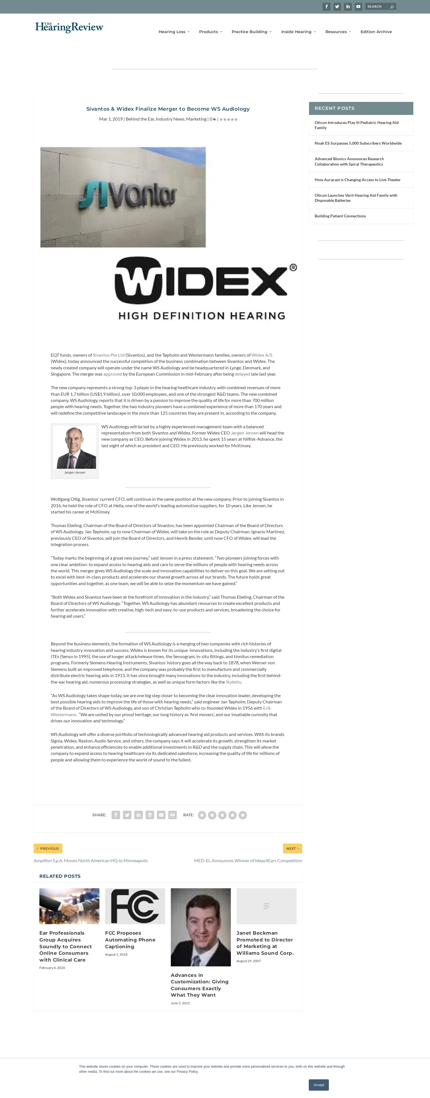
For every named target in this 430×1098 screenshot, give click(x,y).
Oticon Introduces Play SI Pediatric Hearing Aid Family (357, 109)
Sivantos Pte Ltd (109, 338)
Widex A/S (262, 338)
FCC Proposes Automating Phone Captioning (130, 923)
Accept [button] (319, 1085)
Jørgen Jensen (245, 416)
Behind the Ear (140, 102)
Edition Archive (376, 24)
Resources (336, 24)
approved (112, 357)
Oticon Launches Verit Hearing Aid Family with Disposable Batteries (356, 182)
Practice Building (249, 24)
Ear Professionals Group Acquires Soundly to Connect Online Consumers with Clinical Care (65, 930)
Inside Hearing (296, 24)
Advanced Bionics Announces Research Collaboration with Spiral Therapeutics (349, 145)
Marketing (196, 102)
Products (208, 24)
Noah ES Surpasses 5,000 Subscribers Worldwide (358, 127)
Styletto (233, 665)
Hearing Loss (172, 24)
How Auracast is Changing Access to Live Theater (358, 163)
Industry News (170, 102)
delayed (242, 357)
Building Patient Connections (340, 199)
